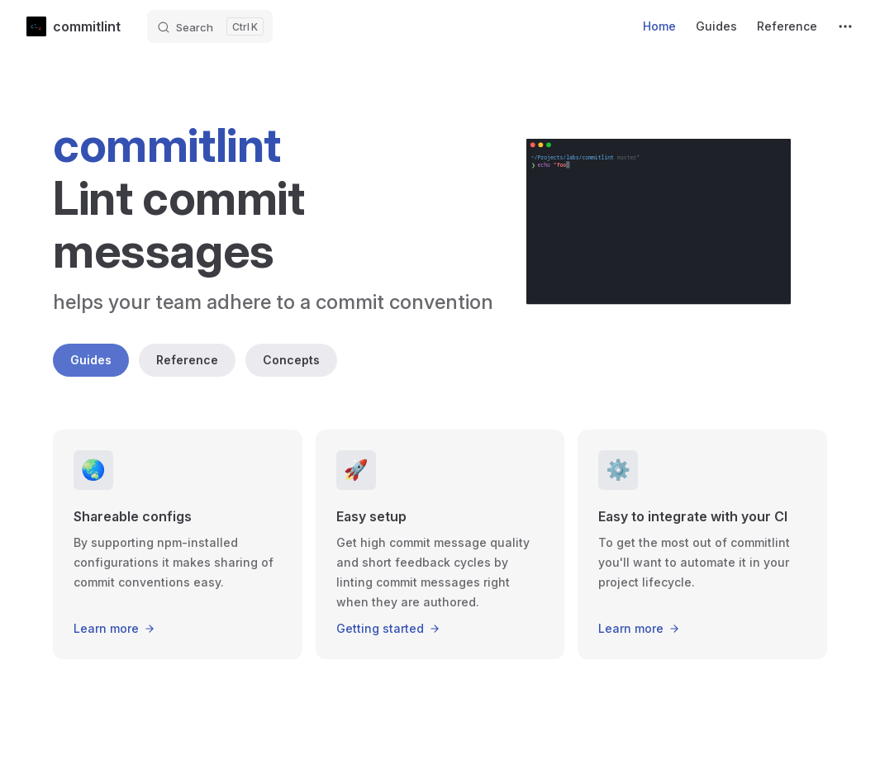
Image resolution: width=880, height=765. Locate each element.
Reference (187, 360)
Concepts (291, 360)
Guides (91, 360)
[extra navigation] (845, 26)
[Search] (210, 26)
